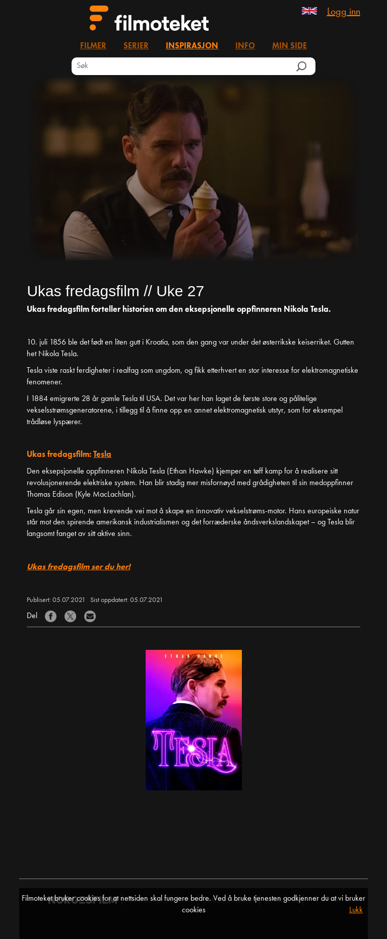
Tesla (102, 455)
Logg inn (343, 12)
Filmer (93, 46)
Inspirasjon (192, 46)
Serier (136, 46)
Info (245, 46)
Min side (289, 46)
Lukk (356, 910)
